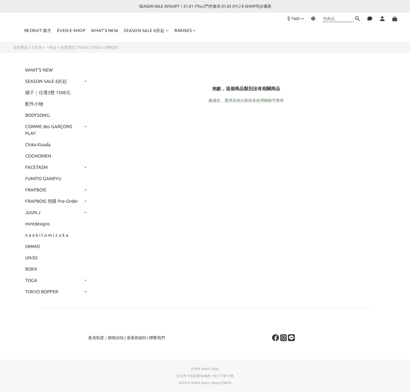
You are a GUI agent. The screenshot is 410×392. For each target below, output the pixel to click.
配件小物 (34, 103)
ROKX (31, 269)
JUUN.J (32, 212)
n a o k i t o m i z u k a (46, 235)
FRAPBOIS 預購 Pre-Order (51, 201)
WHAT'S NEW (104, 30)
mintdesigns (37, 223)
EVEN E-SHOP (71, 30)
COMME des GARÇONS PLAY (48, 130)
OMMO (32, 246)
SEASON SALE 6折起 (146, 30)
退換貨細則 (136, 337)
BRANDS (185, 30)
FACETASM (36, 167)
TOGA (83, 47)
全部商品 (20, 47)
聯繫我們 (157, 337)
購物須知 (116, 337)
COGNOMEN (38, 155)
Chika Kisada (37, 144)
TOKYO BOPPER (41, 291)
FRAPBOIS (35, 189)
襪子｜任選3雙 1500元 (48, 92)
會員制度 (96, 337)
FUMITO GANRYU (43, 178)
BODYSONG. (38, 115)
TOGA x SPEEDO (104, 47)
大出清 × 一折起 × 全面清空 (53, 47)
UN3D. (31, 257)
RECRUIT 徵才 (37, 30)
